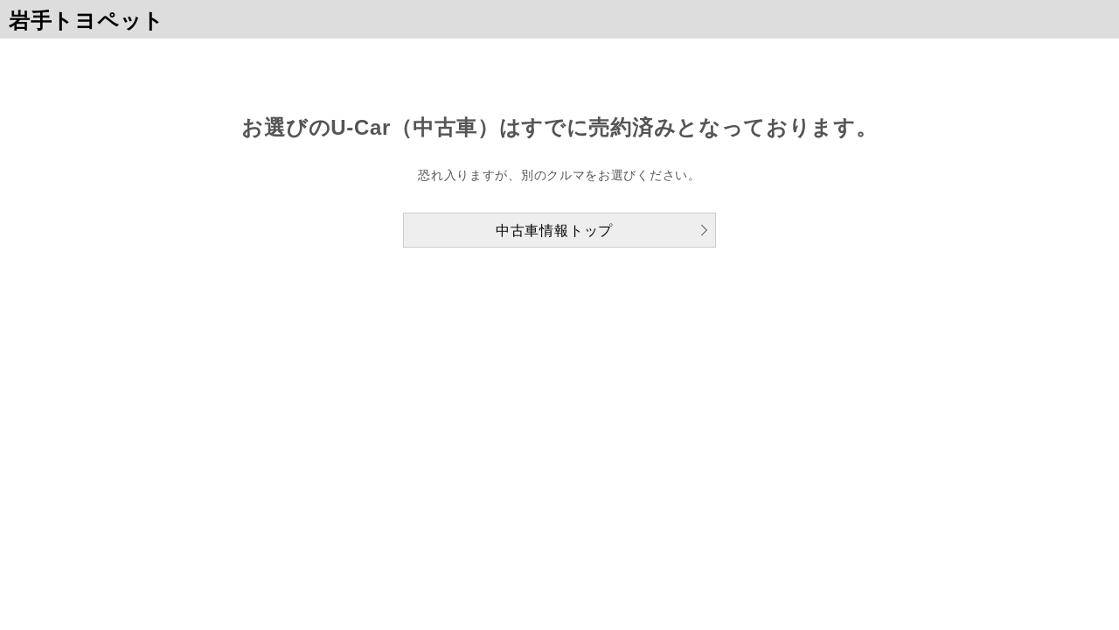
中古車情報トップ (554, 230)
